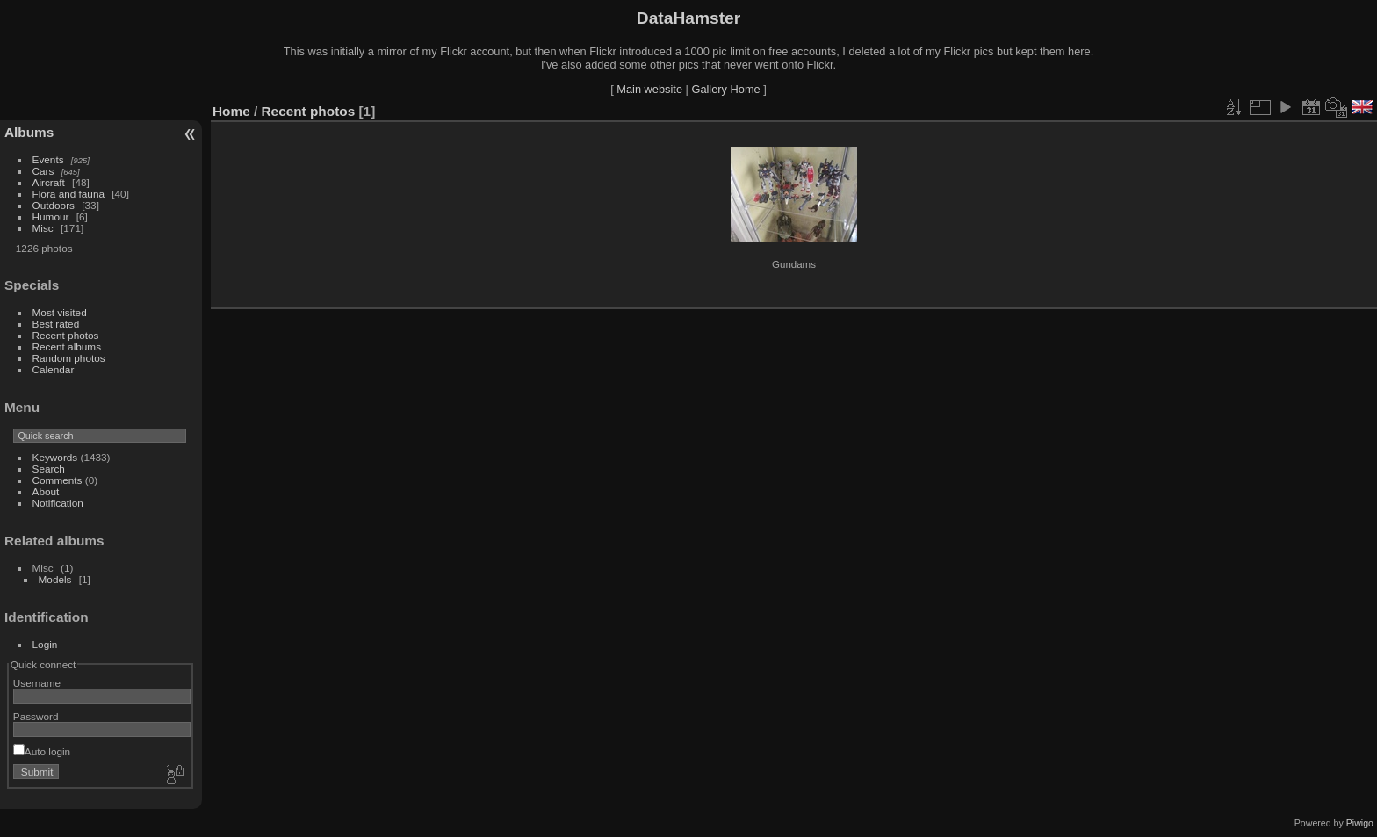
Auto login (41, 751)
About (46, 491)
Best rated (56, 323)
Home (231, 111)
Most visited (59, 312)
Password (36, 716)
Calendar (53, 369)
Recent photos (65, 335)
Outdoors (53, 205)
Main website (649, 89)
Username (37, 683)
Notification (57, 503)
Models (55, 579)
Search (48, 468)
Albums (29, 132)
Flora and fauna (68, 193)
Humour (50, 216)
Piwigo (1359, 823)
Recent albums (66, 346)
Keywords (55, 457)
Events (48, 159)
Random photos (68, 358)
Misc (43, 228)
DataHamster (688, 18)
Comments (57, 480)
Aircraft (48, 182)
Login (45, 644)
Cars (43, 171)
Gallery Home (725, 89)
